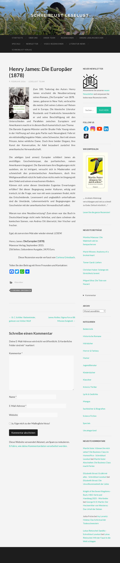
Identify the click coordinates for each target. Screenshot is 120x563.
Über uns (33, 38)
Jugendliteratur (90, 365)
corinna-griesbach (21, 290)
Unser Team (49, 38)
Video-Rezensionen (53, 44)
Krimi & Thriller (90, 387)
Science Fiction (89, 416)
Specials (16, 44)
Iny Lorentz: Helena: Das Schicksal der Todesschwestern (95, 520)
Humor (86, 358)
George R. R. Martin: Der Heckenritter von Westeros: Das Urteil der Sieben (95, 505)
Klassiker (19, 282)
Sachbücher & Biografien (94, 408)
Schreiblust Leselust (60, 15)
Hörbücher (88, 343)
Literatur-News (77, 44)
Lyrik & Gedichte (90, 394)
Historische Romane (92, 336)
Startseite (17, 38)
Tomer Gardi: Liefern (92, 262)
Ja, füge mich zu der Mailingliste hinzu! (29, 423)
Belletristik (88, 329)
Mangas (86, 401)
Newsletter (32, 44)
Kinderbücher (89, 372)
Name (12, 396)
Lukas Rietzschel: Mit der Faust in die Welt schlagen (96, 537)
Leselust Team (37, 81)
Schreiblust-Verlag (22, 50)
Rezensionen (67, 38)
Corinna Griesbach (65, 257)
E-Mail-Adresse (17, 405)
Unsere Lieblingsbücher (91, 38)
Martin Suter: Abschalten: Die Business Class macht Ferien (97, 462)
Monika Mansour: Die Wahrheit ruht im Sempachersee (93, 241)
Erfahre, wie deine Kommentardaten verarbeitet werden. (38, 446)
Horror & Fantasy (91, 350)
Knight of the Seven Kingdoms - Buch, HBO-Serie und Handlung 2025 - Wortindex (97, 495)
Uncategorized (89, 430)
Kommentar (16, 353)
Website (13, 414)
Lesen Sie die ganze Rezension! (96, 212)
